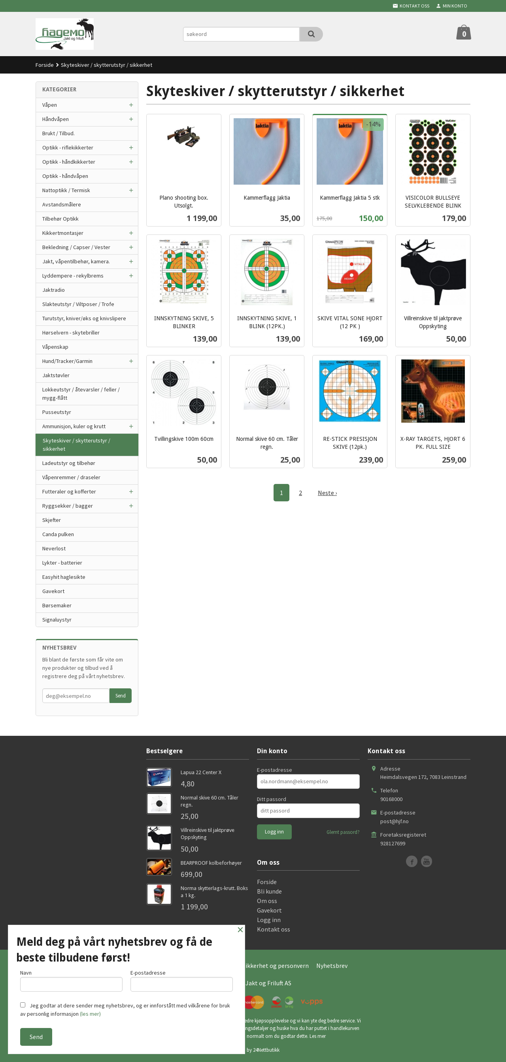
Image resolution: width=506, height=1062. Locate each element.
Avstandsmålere (61, 204)
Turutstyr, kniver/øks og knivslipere (84, 318)
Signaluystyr (57, 619)
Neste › (327, 493)
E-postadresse (274, 769)
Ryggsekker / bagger (67, 505)
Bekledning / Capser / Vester (76, 247)
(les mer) (90, 1013)
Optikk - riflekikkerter (67, 147)
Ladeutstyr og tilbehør (68, 463)
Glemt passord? (343, 832)
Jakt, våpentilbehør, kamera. (76, 261)
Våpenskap (55, 346)
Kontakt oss (273, 929)
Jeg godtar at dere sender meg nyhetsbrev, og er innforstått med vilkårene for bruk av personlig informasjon (125, 1009)
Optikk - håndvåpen (65, 176)
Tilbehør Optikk (60, 218)
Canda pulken (58, 534)
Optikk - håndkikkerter (68, 161)
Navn (71, 980)
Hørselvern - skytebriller (71, 332)
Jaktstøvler (56, 375)
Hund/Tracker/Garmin (67, 361)
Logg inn (269, 920)
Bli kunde (269, 891)
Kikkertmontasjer (62, 232)
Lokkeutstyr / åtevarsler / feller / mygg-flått (81, 393)
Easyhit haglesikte (63, 576)
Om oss (267, 901)
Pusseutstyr (56, 412)
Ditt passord (271, 799)
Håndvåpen (55, 119)
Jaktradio (53, 289)
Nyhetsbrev (331, 965)
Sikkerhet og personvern (275, 965)
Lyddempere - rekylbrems (73, 275)
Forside (45, 64)
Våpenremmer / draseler (71, 477)
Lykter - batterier (62, 562)
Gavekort (53, 591)
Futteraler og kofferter (69, 491)
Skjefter (51, 519)
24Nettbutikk (266, 1050)
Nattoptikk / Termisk (66, 190)
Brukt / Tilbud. (58, 133)
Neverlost (54, 548)
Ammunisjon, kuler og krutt (74, 426)
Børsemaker (57, 605)
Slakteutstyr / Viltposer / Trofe (78, 304)
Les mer (318, 1036)
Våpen (49, 104)
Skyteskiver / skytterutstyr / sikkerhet (76, 444)
